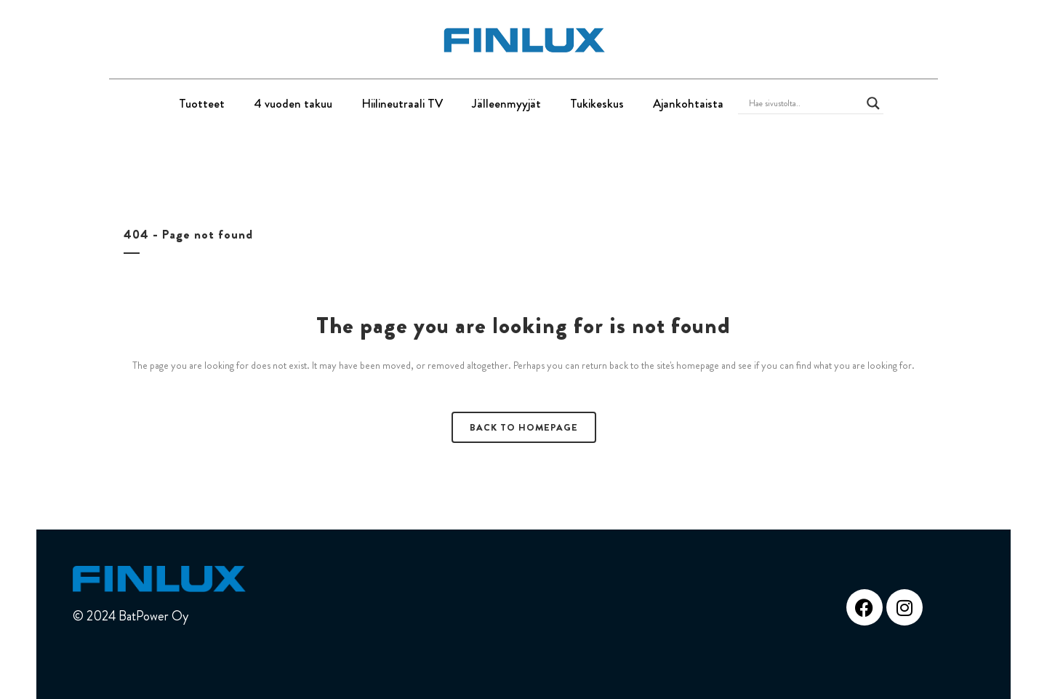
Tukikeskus (597, 103)
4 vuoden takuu (293, 103)
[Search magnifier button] (873, 103)
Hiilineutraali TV (402, 103)
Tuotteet (202, 103)
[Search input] (804, 103)
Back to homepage (524, 427)
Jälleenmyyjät (506, 103)
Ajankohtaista (688, 103)
